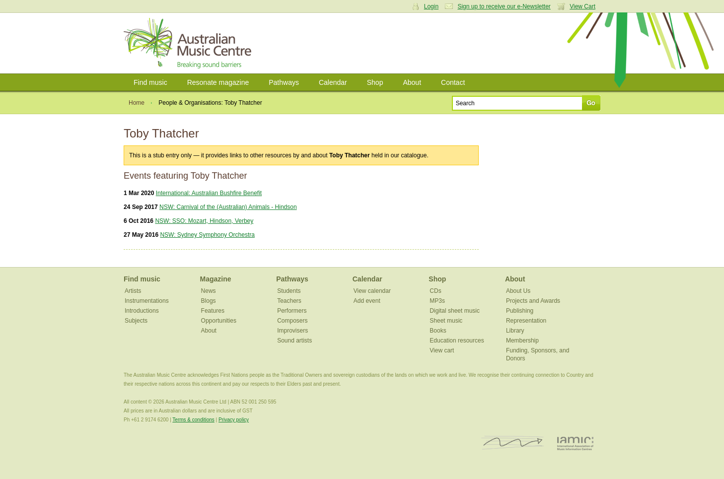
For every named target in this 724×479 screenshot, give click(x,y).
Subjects (136, 320)
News (208, 290)
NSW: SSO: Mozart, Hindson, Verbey (204, 220)
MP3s (437, 300)
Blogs (208, 300)
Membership (522, 340)
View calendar (372, 290)
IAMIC (575, 443)
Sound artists (294, 340)
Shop (375, 82)
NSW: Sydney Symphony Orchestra (207, 234)
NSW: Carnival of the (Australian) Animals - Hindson (228, 207)
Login (431, 6)
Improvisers (292, 330)
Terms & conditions (193, 419)
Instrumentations (147, 300)
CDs (435, 290)
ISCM (512, 443)
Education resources (457, 340)
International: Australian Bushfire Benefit (209, 193)
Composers (292, 320)
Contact (453, 82)
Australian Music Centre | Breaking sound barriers (189, 43)
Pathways (284, 82)
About (412, 82)
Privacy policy (233, 419)
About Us (518, 290)
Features (212, 310)
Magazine (215, 279)
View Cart (582, 6)
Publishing (519, 310)
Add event (367, 300)
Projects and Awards (533, 300)
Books (438, 330)
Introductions (142, 310)
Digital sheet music (455, 310)
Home (137, 102)
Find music (150, 82)
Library (515, 330)
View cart (442, 350)
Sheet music (446, 320)
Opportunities (218, 320)
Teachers (289, 300)
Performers (291, 310)
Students (288, 290)
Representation (526, 320)
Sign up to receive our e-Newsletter (503, 6)
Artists (133, 290)
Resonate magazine (218, 82)
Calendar (333, 82)
